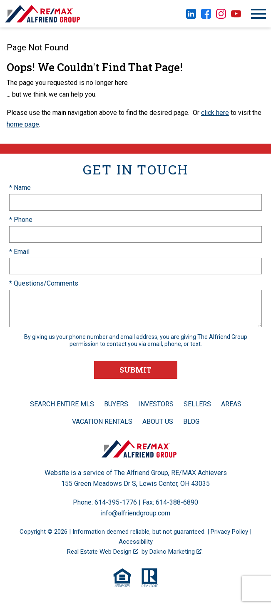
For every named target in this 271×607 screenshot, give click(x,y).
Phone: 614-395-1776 (105, 502)
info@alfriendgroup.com (135, 513)
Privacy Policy (229, 531)
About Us (157, 421)
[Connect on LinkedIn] (191, 16)
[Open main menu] (259, 14)
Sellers (197, 404)
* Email (19, 252)
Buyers (116, 404)
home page (23, 124)
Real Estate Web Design (102, 551)
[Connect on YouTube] (236, 16)
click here (215, 113)
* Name (20, 188)
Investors (156, 404)
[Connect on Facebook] (206, 16)
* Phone (20, 220)
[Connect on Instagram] (221, 16)
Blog (191, 421)
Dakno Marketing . (176, 551)
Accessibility (136, 541)
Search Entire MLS (62, 404)
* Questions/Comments (43, 283)
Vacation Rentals (102, 421)
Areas (231, 404)
